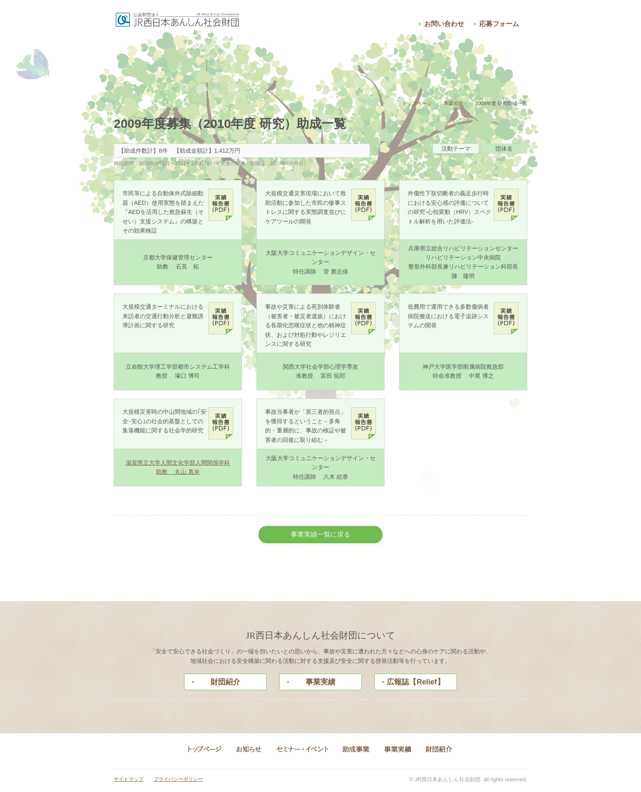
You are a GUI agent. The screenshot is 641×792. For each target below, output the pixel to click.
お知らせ (172, 59)
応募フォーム (499, 23)
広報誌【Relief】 (415, 682)
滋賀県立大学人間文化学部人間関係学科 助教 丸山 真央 (178, 467)
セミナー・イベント (246, 59)
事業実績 (395, 59)
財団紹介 (469, 59)
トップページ (417, 103)
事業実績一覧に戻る (320, 534)
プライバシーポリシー (178, 779)
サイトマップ (129, 779)
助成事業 (320, 59)
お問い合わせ (444, 23)
